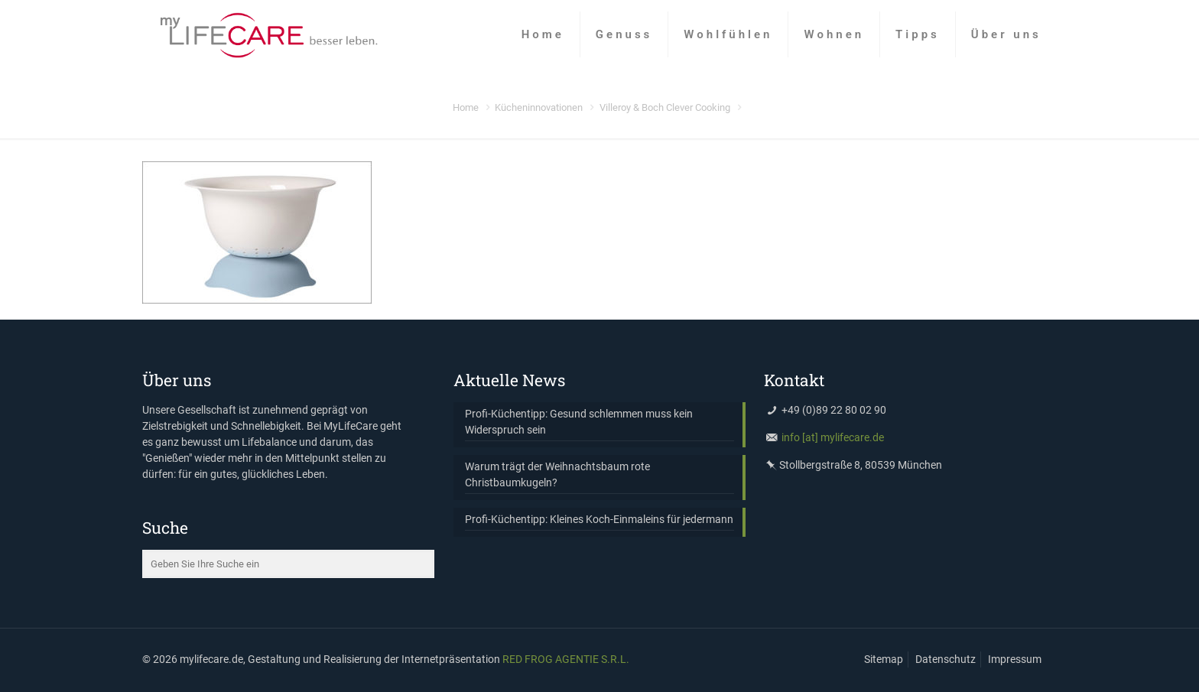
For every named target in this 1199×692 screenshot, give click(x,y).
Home (466, 107)
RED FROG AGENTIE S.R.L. (565, 659)
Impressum (1014, 659)
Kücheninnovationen (539, 107)
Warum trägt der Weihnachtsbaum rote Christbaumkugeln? (557, 474)
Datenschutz (945, 659)
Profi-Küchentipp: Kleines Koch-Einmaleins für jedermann (599, 519)
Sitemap (883, 659)
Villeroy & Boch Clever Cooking (665, 107)
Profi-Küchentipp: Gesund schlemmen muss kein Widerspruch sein (579, 422)
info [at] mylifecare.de (832, 437)
